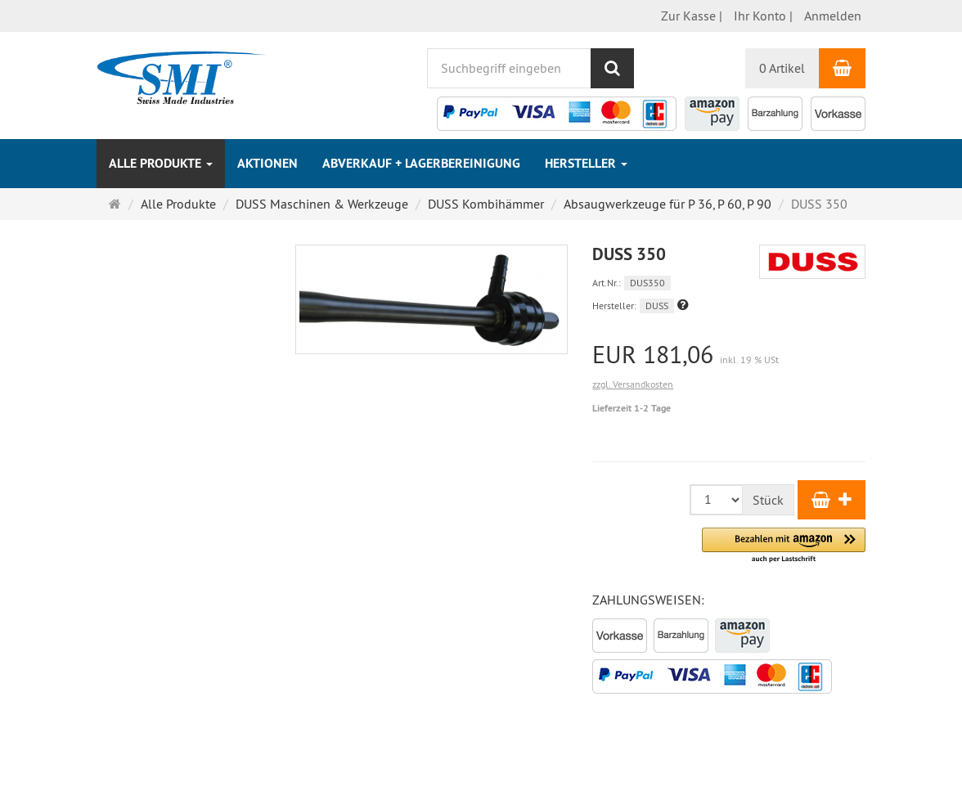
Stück (768, 500)
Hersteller (586, 163)
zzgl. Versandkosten (632, 384)
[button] (683, 304)
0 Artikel (782, 68)
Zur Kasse (688, 15)
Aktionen (267, 163)
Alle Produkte (161, 163)
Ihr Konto (760, 15)
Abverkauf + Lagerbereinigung (421, 163)
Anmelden (832, 15)
